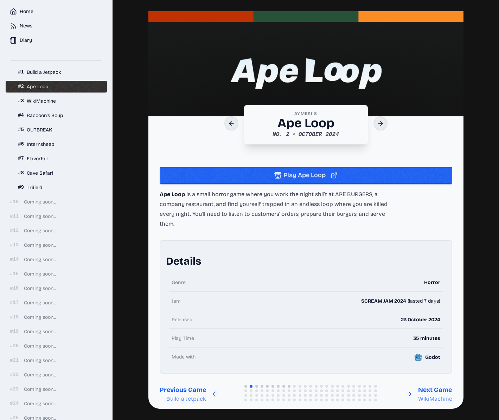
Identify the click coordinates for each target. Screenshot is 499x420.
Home (21, 11)
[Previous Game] (231, 123)
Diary (21, 40)
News (21, 26)
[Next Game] (380, 123)
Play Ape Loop (306, 175)
